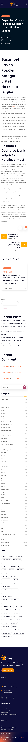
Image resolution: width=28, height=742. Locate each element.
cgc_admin (8, 37)
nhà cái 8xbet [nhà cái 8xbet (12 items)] (15, 609)
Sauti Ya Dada (18, 372)
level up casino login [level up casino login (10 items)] (7, 603)
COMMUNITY (14, 447)
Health (14, 472)
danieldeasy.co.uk (14, 450)
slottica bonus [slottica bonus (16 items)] (6, 626)
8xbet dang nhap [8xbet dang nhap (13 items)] (6, 559)
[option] (14, 278)
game (14, 455)
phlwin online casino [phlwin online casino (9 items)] (17, 616)
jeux (14, 478)
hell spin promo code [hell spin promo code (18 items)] (7, 596)
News (14, 497)
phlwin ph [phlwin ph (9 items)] (5, 619)
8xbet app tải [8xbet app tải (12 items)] (19, 556)
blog (14, 416)
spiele (14, 525)
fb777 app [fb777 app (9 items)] (13, 576)
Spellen (14, 523)
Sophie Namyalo (7, 372)
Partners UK (14, 517)
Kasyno (14, 483)
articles (14, 413)
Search (3, 300)
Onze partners (14, 500)
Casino (14, 433)
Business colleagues (14, 424)
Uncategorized (5, 16)
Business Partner (14, 427)
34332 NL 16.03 (14, 407)
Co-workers (14, 438)
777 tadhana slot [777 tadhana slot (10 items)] (16, 573)
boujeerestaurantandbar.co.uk (14, 421)
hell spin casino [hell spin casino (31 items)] (6, 586)
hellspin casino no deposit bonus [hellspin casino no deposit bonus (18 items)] (10, 589)
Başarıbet (14, 106)
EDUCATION (14, 452)
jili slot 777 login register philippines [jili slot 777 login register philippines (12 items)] (11, 599)
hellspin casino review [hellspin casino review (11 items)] (8, 593)
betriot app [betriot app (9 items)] (5, 576)
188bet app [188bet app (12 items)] (11, 569)
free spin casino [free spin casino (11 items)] (6, 579)
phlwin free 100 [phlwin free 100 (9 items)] (16, 613)
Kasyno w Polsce (14, 492)
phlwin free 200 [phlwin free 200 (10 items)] (6, 616)
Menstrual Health (16, 366)
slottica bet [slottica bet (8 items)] (14, 623)
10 (14, 402)
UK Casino (14, 539)
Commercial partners (14, 444)
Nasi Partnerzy (14, 494)
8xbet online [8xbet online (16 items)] (5, 563)
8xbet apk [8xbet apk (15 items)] (11, 556)
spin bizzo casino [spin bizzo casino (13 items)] (6, 633)
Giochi (14, 464)
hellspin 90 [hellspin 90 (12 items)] (15, 579)
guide (14, 469)
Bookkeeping (14, 419)
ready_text (14, 520)
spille (14, 528)
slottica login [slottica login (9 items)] (18, 629)
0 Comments (7, 43)
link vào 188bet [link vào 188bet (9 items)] (6, 609)
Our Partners (14, 506)
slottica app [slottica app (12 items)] (5, 623)
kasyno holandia (14, 486)
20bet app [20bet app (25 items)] (5, 566)
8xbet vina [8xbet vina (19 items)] (20, 563)
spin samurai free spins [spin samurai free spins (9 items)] (19, 633)
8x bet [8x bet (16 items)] (4, 556)
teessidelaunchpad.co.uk (14, 534)
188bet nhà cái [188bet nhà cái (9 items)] (20, 569)
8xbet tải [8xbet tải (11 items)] (13, 563)
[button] (26, 4)
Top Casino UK (14, 537)
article (14, 410)
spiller (14, 531)
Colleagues (14, 441)
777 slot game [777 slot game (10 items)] (6, 573)
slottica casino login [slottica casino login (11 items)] (7, 629)
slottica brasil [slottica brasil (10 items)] (15, 626)
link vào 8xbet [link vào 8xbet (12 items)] (19, 606)
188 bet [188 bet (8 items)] (4, 569)
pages (14, 508)
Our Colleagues (14, 503)
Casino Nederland (14, 435)
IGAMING (14, 475)
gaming (14, 461)
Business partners (14, 430)
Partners (14, 514)
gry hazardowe (14, 466)
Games (14, 458)
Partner (14, 511)
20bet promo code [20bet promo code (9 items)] (15, 566)
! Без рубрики (14, 399)
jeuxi (14, 480)
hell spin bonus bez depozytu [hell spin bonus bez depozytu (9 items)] (9, 583)
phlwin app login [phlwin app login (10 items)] (6, 613)
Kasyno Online (14, 489)
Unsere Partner (14, 545)
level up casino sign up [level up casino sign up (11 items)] (8, 606)
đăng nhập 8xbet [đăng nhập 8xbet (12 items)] (6, 636)
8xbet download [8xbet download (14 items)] (17, 559)
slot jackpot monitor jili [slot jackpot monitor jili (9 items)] (15, 619)
